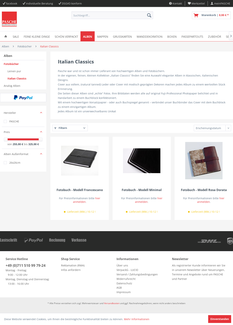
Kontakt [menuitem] (175, 3)
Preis (7, 132)
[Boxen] (172, 36)
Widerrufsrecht (126, 279)
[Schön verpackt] (66, 36)
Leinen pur (14, 71)
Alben (8, 56)
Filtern (60, 128)
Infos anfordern (71, 270)
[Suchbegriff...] (112, 15)
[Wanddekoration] (149, 36)
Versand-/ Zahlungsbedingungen (137, 274)
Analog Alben (12, 86)
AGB (119, 287)
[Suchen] (149, 15)
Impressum (123, 292)
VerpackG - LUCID (127, 270)
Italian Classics (16, 78)
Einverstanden (219, 319)
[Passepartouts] (192, 36)
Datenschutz (124, 283)
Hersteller (10, 113)
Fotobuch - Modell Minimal (142, 190)
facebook (11, 3)
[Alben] (87, 36)
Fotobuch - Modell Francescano (80, 190)
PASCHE (14, 121)
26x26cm (14, 162)
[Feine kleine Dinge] (36, 36)
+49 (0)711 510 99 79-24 (26, 265)
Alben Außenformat (16, 154)
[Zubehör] (214, 36)
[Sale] (15, 36)
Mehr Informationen (136, 319)
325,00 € (33, 144)
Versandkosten (111, 303)
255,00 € (18, 144)
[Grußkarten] (122, 36)
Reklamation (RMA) (73, 265)
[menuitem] (196, 3)
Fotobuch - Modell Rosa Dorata (204, 190)
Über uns (122, 265)
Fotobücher (11, 64)
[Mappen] (103, 36)
